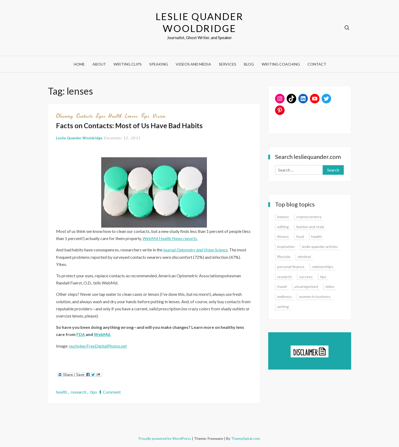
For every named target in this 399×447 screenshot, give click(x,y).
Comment (112, 391)
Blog (249, 64)
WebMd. (102, 334)
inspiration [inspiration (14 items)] (286, 246)
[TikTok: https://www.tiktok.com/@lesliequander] (291, 98)
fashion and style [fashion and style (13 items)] (310, 226)
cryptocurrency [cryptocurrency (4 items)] (309, 216)
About (99, 64)
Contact (317, 64)
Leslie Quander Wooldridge (199, 22)
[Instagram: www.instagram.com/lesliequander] (280, 98)
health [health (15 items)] (316, 236)
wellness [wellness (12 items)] (284, 296)
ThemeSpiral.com (245, 438)
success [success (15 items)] (306, 276)
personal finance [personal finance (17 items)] (290, 266)
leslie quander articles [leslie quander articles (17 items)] (320, 246)
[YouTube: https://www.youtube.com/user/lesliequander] (314, 98)
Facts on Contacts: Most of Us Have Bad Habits (129, 125)
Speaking (158, 64)
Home (79, 64)
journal (195, 249)
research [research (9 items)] (284, 276)
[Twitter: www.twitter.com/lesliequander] (326, 98)
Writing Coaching (281, 64)
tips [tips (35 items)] (323, 276)
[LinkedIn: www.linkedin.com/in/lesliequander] (303, 98)
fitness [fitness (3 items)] (283, 236)
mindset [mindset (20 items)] (304, 256)
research (78, 391)
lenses (131, 116)
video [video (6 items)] (329, 286)
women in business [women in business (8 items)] (315, 296)
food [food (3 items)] (300, 236)
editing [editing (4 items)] (283, 226)
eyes (101, 116)
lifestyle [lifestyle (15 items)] (283, 256)
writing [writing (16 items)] (283, 306)
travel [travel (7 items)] (282, 286)
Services (227, 64)
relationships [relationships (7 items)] (322, 266)
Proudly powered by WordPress (165, 438)
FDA (81, 334)
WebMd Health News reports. (170, 238)
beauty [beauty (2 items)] (283, 216)
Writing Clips (128, 64)
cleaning (64, 116)
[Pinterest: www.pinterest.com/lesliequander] (280, 110)
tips (145, 116)
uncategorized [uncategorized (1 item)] (306, 286)
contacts (84, 116)
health (115, 116)
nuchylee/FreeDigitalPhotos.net (98, 345)
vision (159, 116)
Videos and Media (193, 64)
